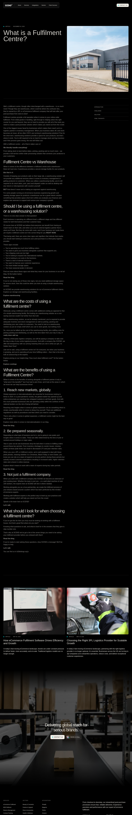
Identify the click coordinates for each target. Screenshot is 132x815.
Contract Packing (8, 813)
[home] (8, 5)
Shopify (44, 804)
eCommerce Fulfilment (9, 804)
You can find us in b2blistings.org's (16, 551)
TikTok (44, 810)
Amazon (44, 813)
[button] (19, 5)
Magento (44, 807)
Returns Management (9, 810)
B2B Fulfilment (7, 807)
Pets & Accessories (28, 810)
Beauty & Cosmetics (28, 804)
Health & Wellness (28, 813)
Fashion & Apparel (28, 807)
